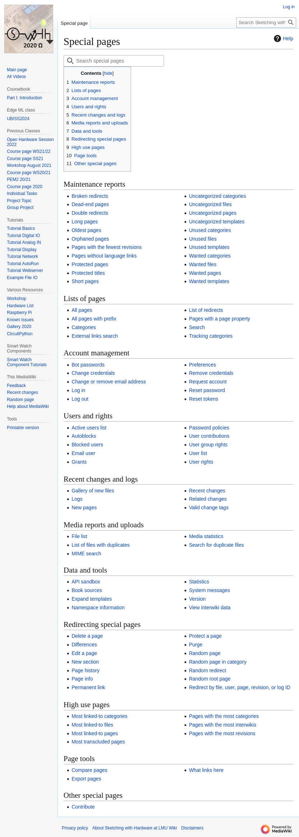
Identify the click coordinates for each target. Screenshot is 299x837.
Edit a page (84, 653)
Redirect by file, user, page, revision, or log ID (239, 687)
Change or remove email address (108, 382)
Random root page (209, 679)
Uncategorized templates (216, 221)
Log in (78, 390)
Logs (76, 499)
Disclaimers (192, 828)
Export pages (86, 779)
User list (198, 453)
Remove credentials (211, 373)
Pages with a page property (219, 319)
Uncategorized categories (217, 196)
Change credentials (93, 373)
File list (79, 536)
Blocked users (87, 444)
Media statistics (206, 536)
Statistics (199, 581)
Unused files (202, 239)
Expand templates (91, 599)
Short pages (85, 281)
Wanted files (202, 264)
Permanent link (88, 687)
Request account (207, 382)
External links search (94, 336)
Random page (204, 653)
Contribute (83, 807)
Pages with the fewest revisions (106, 247)
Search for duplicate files (216, 545)
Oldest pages (86, 230)
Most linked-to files (92, 725)
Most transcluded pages (98, 742)
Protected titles (88, 273)
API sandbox (85, 581)
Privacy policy (75, 828)
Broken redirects (89, 196)
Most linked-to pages (94, 733)
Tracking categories (211, 336)
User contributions (209, 436)
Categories (83, 327)
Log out (79, 399)
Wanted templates (209, 281)
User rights (201, 462)
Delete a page (87, 636)
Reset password (207, 390)
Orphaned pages (90, 239)
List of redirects (206, 310)
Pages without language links (103, 256)
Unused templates (209, 247)
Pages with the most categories (224, 716)
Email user (83, 453)
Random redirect (207, 670)
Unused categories (210, 230)
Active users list (88, 428)
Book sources (86, 590)
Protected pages (89, 264)
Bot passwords (87, 365)
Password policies (209, 428)
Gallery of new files (92, 490)
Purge (195, 644)
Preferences (202, 365)
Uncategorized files (210, 204)
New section (85, 662)
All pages (81, 310)
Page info (82, 679)
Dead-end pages (90, 204)
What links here (206, 770)
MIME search (86, 553)
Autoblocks (83, 436)
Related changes (207, 499)
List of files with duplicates (100, 545)
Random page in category (217, 662)
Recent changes (207, 490)
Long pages (84, 221)
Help (282, 38)
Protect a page (205, 636)
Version (197, 599)
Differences (84, 644)
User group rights (208, 444)
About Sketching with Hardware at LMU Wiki (134, 828)
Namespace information (98, 607)
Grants (79, 462)
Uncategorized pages (212, 213)
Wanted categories (209, 256)
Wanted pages (205, 273)
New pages (84, 507)
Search (197, 327)
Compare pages (89, 770)
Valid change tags (208, 507)
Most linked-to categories (99, 716)
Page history (85, 670)
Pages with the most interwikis (222, 725)
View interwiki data (209, 607)
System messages (209, 590)
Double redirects (89, 213)
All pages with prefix (93, 319)
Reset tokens (203, 399)
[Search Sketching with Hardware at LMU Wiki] (266, 22)
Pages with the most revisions (222, 733)
